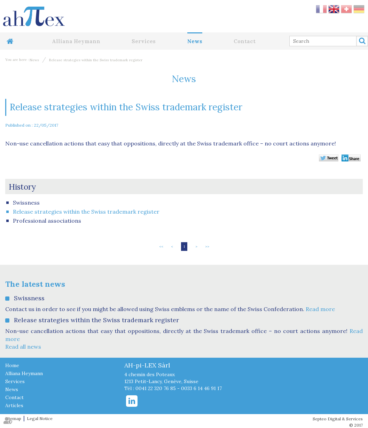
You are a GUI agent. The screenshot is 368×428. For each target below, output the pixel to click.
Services (144, 41)
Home (13, 41)
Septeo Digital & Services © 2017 (338, 421)
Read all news (23, 346)
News (194, 41)
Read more (320, 309)
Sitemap (13, 418)
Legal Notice (40, 418)
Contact (245, 41)
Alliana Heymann (76, 41)
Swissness (26, 202)
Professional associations (47, 220)
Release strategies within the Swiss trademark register (95, 60)
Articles (14, 405)
